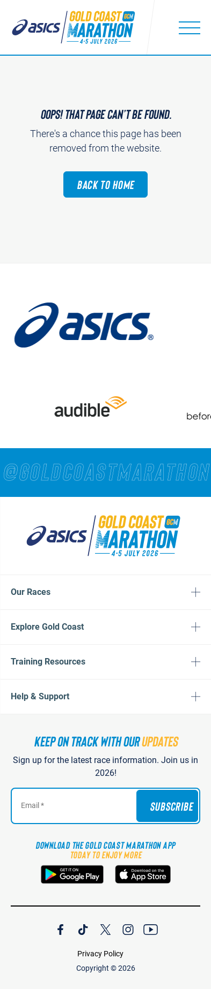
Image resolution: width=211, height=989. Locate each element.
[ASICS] (88, 325)
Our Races (30, 592)
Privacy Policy (100, 953)
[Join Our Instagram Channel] (128, 928)
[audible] (95, 407)
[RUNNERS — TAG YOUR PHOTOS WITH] (105, 471)
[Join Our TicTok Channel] (83, 928)
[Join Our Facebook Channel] (60, 928)
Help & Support (40, 696)
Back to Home (106, 184)
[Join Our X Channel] (105, 928)
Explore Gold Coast (47, 627)
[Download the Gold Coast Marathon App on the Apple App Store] (143, 874)
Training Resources (48, 661)
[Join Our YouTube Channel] (150, 928)
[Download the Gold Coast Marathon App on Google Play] (72, 874)
